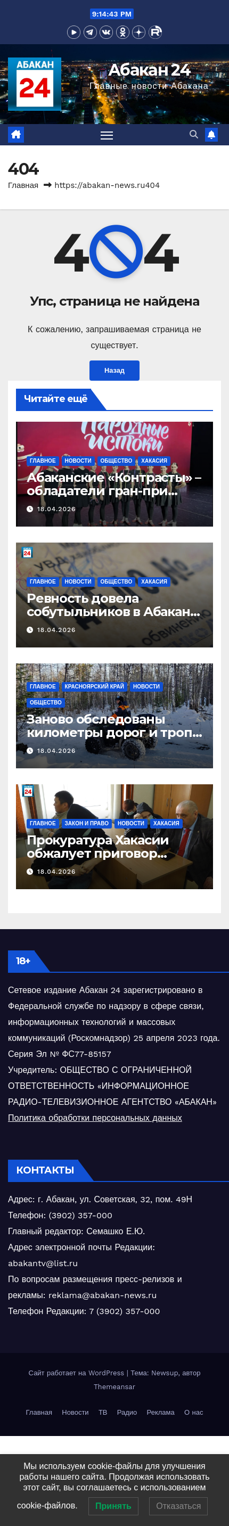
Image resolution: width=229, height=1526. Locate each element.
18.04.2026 (56, 509)
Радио (127, 1412)
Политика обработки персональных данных (95, 1118)
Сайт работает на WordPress (78, 1373)
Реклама (161, 1412)
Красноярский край (94, 687)
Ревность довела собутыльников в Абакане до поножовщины (112, 611)
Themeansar (114, 1387)
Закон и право (87, 823)
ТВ (103, 1412)
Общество (117, 461)
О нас (193, 1412)
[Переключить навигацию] (107, 134)
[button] (194, 134)
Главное (43, 461)
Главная (23, 185)
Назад (114, 370)
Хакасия (154, 461)
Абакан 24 (149, 70)
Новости (78, 461)
